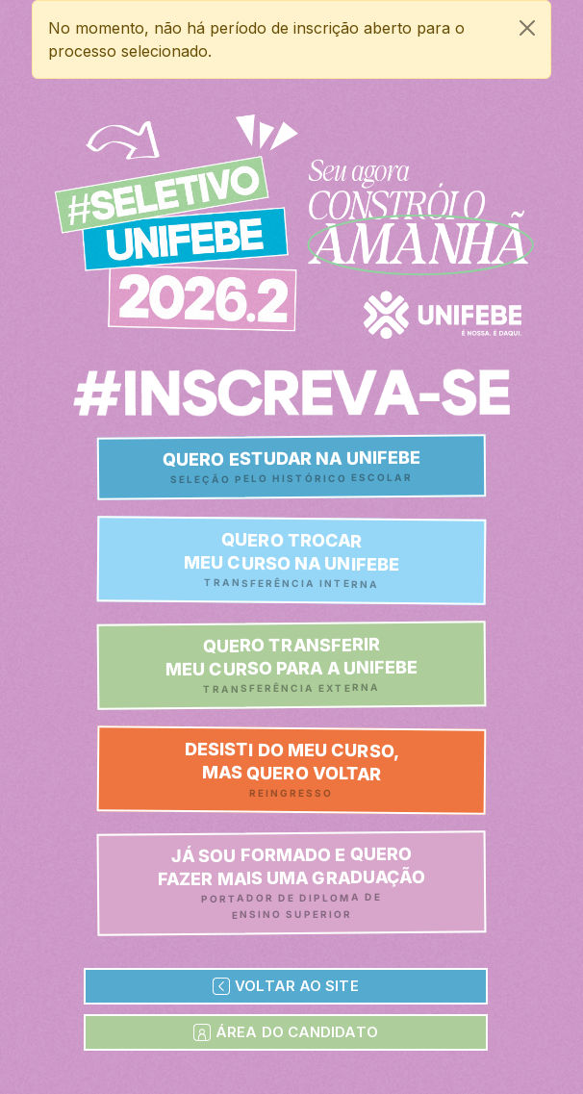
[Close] (527, 28)
